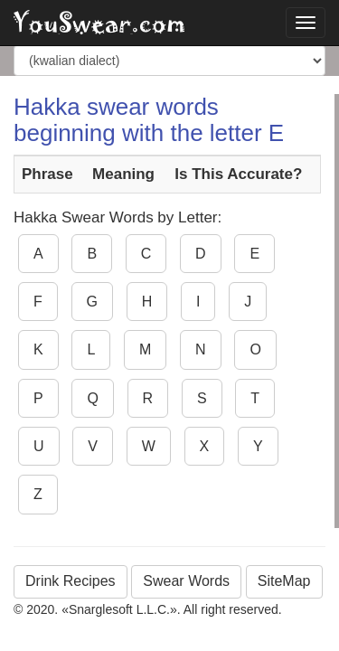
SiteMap (284, 581)
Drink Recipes (70, 581)
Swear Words (186, 581)
